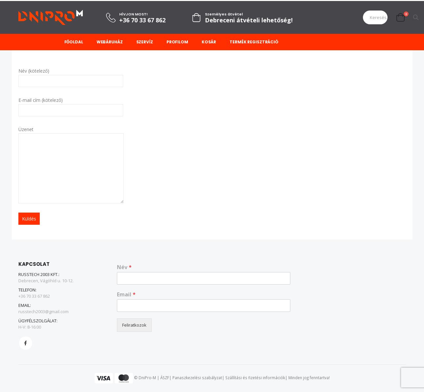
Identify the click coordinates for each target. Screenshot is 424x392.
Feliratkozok (134, 325)
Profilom (177, 42)
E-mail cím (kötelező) (70, 105)
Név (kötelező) (70, 75)
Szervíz (144, 42)
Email (126, 294)
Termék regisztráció (254, 42)
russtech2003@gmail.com (43, 312)
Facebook (25, 343)
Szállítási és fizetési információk (255, 377)
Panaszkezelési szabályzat (197, 377)
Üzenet (71, 148)
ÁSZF (164, 377)
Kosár (209, 42)
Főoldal (73, 42)
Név (124, 267)
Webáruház (110, 42)
